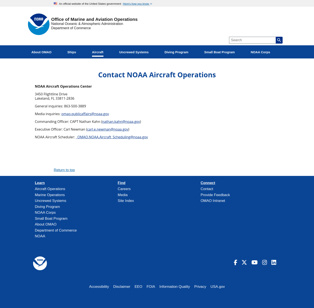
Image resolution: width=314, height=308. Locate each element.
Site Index (126, 201)
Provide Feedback (215, 195)
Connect (208, 183)
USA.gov (218, 287)
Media (123, 195)
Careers (124, 189)
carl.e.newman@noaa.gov (107, 129)
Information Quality (174, 287)
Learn (40, 183)
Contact (207, 189)
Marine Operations (50, 195)
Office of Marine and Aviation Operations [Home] (94, 19)
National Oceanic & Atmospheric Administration (87, 24)
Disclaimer (121, 287)
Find (121, 183)
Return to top (64, 170)
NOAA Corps (45, 212)
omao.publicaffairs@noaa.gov (85, 113)
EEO (138, 287)
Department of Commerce (71, 28)
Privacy (200, 287)
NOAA (40, 236)
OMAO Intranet (213, 201)
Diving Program (47, 207)
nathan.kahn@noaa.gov (121, 121)
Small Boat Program (51, 219)
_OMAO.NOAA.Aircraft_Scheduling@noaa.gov (112, 137)
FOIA (151, 287)
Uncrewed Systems (50, 201)
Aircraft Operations (50, 189)
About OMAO (46, 224)
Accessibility (99, 287)
